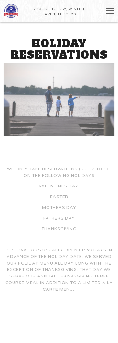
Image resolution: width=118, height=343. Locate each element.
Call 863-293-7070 (59, 325)
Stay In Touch (59, 337)
